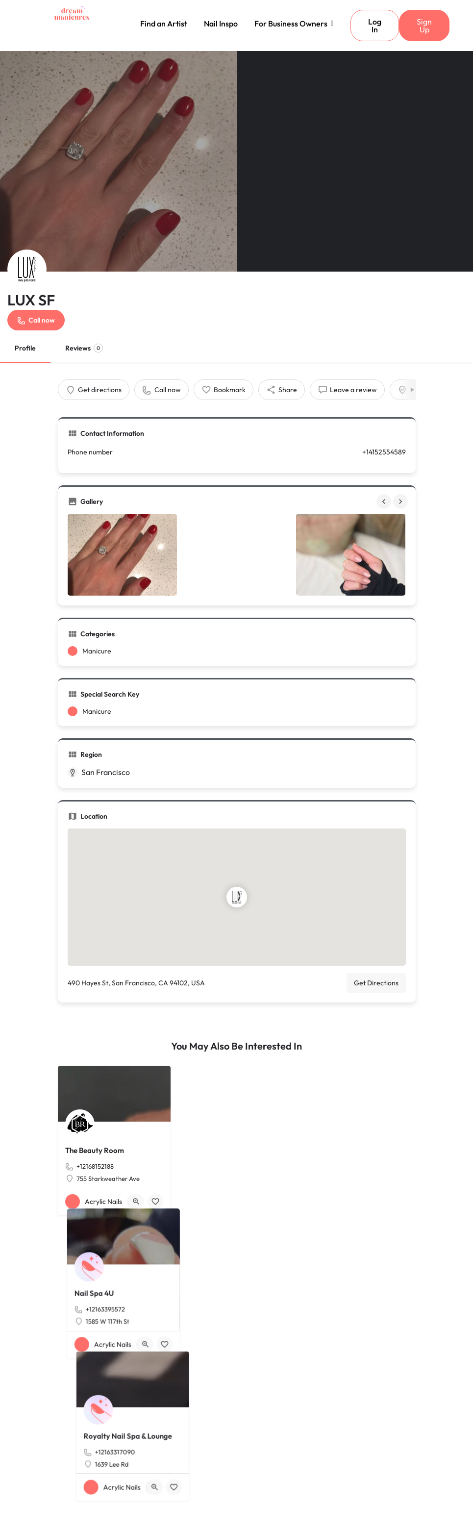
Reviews (84, 348)
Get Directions (376, 982)
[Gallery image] (122, 555)
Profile (25, 348)
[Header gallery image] (118, 161)
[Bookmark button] (155, 1201)
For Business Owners (292, 23)
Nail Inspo (221, 23)
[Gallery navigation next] (401, 501)
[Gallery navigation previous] (384, 501)
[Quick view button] (136, 1201)
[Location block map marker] (236, 896)
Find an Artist (163, 23)
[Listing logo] (27, 269)
